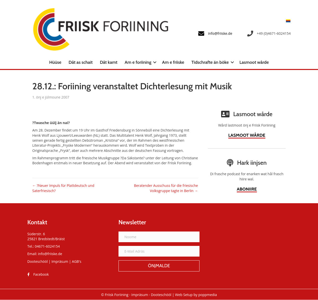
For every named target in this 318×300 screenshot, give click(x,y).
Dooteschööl (37, 261)
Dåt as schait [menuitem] (81, 62)
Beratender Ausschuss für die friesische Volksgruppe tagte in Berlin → (166, 188)
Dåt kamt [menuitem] (109, 62)
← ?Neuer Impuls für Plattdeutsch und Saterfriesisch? (63, 188)
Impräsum (59, 261)
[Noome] (159, 237)
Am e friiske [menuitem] (173, 62)
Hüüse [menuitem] (55, 62)
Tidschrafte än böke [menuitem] (210, 62)
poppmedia (207, 294)
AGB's (76, 261)
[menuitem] (286, 21)
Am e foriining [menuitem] (138, 62)
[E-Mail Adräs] (159, 251)
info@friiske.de (50, 253)
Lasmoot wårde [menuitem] (254, 62)
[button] (154, 62)
